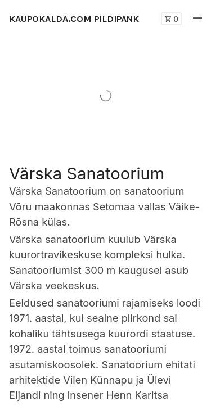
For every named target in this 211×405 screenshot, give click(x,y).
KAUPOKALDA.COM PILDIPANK (74, 19)
